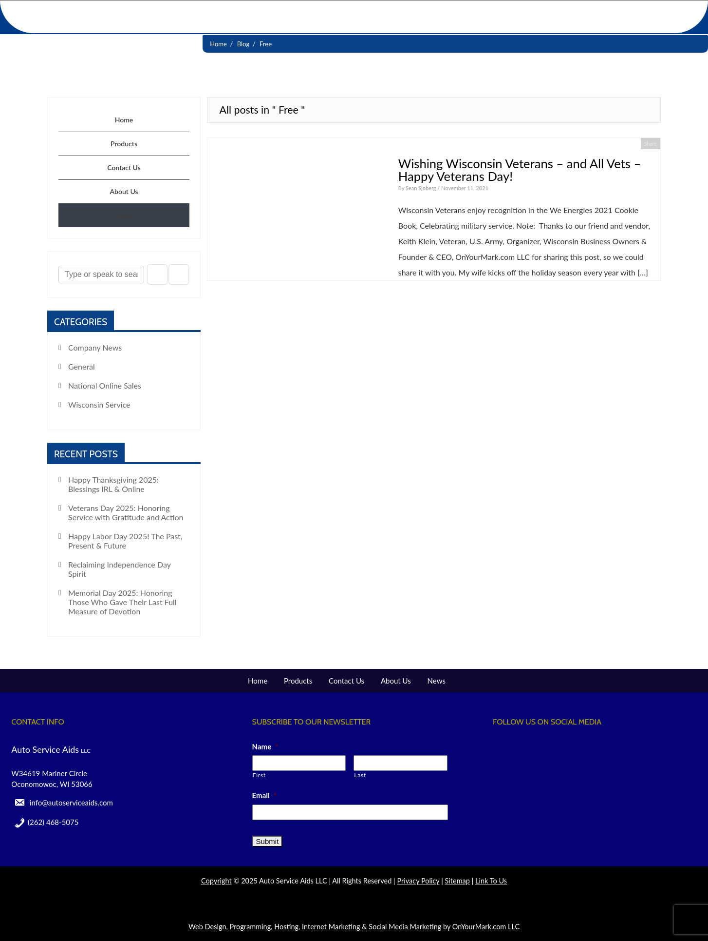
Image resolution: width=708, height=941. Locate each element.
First (259, 775)
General (81, 366)
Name (265, 746)
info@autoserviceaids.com (71, 802)
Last (360, 775)
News (123, 215)
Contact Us (124, 167)
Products (124, 143)
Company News (95, 347)
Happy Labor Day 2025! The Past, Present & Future (125, 540)
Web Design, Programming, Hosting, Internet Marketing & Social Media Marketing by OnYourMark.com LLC (354, 926)
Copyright (216, 881)
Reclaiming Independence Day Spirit (119, 569)
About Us (124, 191)
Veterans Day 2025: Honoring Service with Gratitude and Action (126, 512)
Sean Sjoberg (421, 188)
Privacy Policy (418, 881)
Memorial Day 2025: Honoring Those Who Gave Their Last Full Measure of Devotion (122, 602)
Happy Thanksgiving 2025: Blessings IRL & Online (113, 484)
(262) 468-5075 (53, 822)
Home (124, 120)
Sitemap (457, 881)
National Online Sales (104, 385)
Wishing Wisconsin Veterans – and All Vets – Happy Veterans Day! (519, 169)
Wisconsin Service (99, 404)
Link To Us (491, 881)
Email (264, 795)
